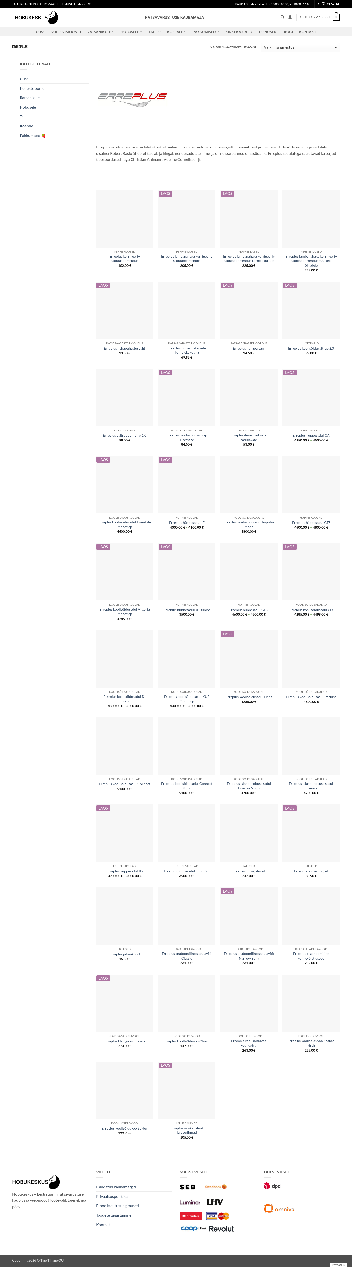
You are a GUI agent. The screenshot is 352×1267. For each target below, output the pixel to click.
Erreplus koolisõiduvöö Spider (124, 1128)
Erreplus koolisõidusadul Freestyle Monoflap (125, 524)
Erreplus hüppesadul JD (125, 871)
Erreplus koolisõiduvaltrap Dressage (187, 437)
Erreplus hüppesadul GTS (311, 522)
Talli (155, 31)
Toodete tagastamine (113, 1215)
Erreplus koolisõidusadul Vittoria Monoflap (124, 611)
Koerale (177, 31)
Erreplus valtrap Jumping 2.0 (124, 435)
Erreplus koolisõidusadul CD (311, 610)
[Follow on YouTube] (337, 4)
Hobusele (131, 31)
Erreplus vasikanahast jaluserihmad (186, 1130)
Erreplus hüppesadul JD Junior (187, 610)
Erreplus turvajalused (249, 871)
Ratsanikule (100, 31)
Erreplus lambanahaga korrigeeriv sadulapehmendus (186, 258)
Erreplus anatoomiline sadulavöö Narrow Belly (249, 955)
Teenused (267, 32)
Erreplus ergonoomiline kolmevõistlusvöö (311, 955)
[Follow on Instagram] (323, 4)
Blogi (288, 32)
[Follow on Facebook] (318, 4)
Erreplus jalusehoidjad (311, 871)
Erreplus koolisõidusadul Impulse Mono (249, 524)
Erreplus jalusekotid (125, 954)
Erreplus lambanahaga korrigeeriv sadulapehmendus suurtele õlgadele (311, 260)
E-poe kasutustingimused (117, 1205)
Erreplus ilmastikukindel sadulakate (249, 437)
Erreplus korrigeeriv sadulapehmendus (124, 258)
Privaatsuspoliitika (112, 1196)
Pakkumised (206, 31)
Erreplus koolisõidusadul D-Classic (124, 698)
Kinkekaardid (238, 32)
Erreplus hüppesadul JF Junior (187, 871)
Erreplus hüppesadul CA (311, 435)
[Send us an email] (328, 4)
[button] (290, 17)
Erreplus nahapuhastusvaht (124, 348)
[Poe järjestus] (300, 47)
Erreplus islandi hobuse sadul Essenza (311, 785)
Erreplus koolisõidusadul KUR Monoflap (186, 698)
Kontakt (307, 32)
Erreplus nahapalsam (249, 348)
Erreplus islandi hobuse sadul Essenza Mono (249, 785)
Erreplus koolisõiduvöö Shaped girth (311, 1043)
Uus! (40, 32)
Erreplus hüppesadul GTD (248, 610)
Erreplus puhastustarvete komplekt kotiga (187, 350)
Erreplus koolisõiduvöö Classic (187, 1041)
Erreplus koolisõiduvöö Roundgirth (248, 1043)
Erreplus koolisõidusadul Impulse (311, 697)
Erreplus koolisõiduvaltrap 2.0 (311, 348)
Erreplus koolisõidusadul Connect (124, 784)
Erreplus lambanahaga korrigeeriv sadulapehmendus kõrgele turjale (249, 258)
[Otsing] (282, 17)
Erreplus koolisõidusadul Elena (249, 697)
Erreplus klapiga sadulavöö (124, 1041)
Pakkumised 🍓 (33, 135)
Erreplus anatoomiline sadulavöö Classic (187, 955)
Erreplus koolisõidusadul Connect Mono (186, 785)
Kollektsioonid (66, 32)
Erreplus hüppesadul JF (187, 522)
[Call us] (332, 4)
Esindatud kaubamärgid (116, 1186)
